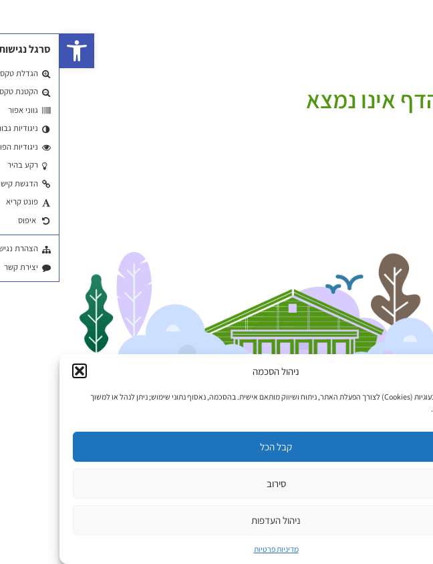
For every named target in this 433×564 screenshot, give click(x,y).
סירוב (217, 483)
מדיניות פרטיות (216, 549)
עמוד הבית (411, 82)
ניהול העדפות (216, 520)
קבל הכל (216, 446)
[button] (17, 50)
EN (399, 34)
